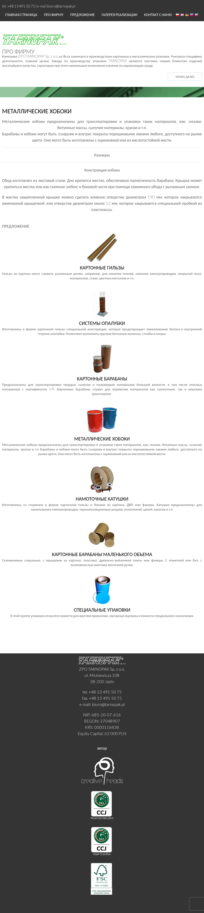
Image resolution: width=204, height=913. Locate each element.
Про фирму (53, 14)
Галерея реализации (119, 14)
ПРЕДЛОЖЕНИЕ (82, 14)
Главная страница (21, 14)
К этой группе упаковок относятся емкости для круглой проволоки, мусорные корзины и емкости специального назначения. (102, 609)
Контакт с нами (158, 14)
